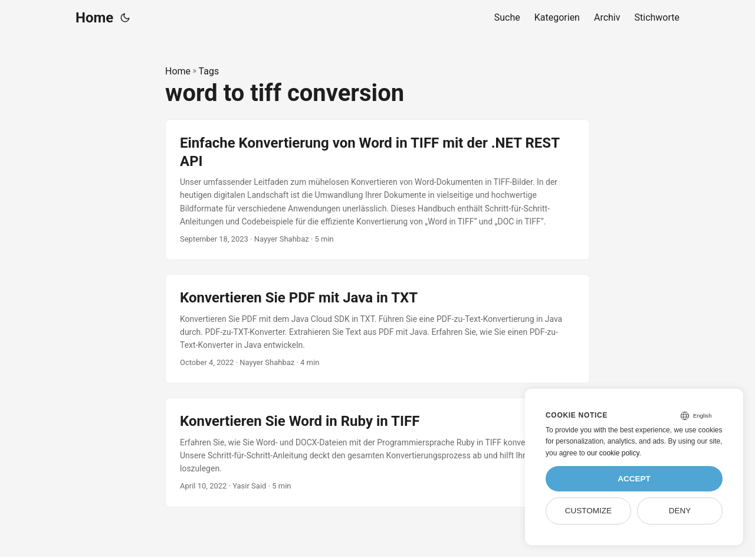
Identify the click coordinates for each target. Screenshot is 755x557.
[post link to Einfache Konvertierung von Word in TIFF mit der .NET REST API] (377, 190)
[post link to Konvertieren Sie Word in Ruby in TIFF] (377, 452)
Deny (680, 510)
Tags (209, 71)
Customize (588, 510)
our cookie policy (613, 453)
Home (94, 17)
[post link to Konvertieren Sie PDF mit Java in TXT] (377, 329)
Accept (634, 478)
